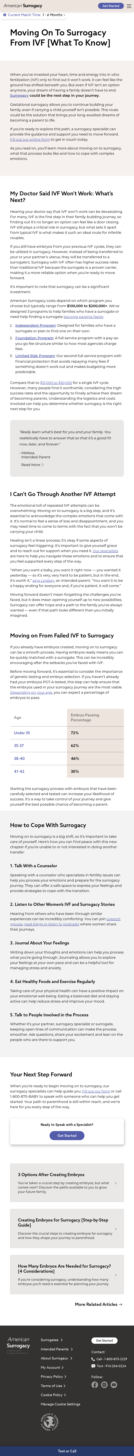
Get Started (111, 6)
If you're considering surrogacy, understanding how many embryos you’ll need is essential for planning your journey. (63, 1282)
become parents (78, 317)
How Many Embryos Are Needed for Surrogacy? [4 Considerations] (64, 1268)
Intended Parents (56, 1349)
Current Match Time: (34, 14)
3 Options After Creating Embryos (51, 1174)
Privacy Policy (22, 1353)
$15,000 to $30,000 (56, 383)
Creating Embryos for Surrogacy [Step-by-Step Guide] (63, 1222)
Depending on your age (31, 692)
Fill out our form (96, 1091)
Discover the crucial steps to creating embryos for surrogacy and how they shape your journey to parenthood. (65, 1236)
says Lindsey (43, 580)
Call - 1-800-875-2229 (109, 1359)
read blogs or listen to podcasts (51, 924)
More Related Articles (98, 1304)
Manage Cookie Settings (60, 1404)
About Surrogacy (56, 1358)
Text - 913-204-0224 (108, 1366)
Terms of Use (53, 1385)
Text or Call (67, 1451)
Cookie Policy (53, 1395)
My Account (52, 1367)
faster (98, 317)
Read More (32, 465)
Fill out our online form (30, 139)
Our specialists (105, 551)
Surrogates (51, 1340)
